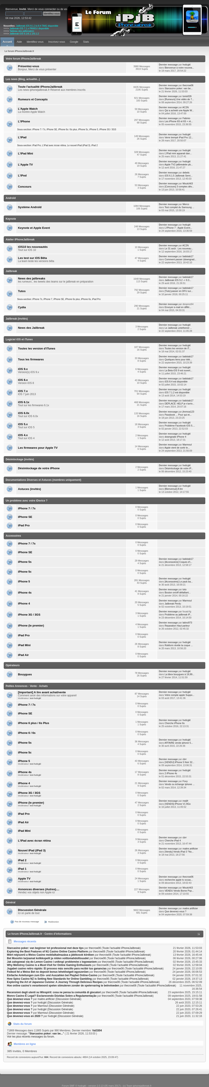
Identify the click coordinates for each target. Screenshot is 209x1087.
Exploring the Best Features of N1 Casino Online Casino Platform (47, 951)
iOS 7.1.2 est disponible (177, 392)
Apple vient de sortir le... (177, 447)
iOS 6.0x (23, 413)
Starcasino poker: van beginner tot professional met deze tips (45, 948)
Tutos (22, 291)
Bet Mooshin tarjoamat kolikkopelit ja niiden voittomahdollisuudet (48, 958)
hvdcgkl (186, 64)
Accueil (7, 41)
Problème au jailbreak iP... (178, 614)
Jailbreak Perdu (173, 603)
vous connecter (47, 9)
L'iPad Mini (25, 153)
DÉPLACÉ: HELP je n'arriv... (179, 403)
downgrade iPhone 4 (175, 436)
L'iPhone (24, 121)
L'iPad (22, 137)
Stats (86, 41)
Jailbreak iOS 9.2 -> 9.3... (178, 280)
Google (74, 41)
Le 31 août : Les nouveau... (179, 248)
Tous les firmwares (31, 359)
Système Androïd (30, 207)
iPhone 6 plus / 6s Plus (33, 723)
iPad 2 (94, 145)
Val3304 (97, 1030)
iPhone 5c (83, 129)
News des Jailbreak (31, 327)
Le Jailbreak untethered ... (178, 328)
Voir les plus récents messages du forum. (31, 1036)
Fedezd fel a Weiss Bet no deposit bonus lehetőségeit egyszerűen (48, 971)
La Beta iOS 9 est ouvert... (178, 370)
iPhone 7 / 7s (38, 129)
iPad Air (23, 655)
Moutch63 (187, 183)
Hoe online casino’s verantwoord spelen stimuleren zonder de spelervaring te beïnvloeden (63, 985)
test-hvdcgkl (35, 698)
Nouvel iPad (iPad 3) (32, 850)
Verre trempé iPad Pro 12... (179, 137)
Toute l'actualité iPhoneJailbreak (40, 86)
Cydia (22, 307)
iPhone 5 (93, 129)
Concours (25, 186)
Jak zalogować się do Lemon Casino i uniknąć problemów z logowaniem (52, 961)
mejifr (185, 800)
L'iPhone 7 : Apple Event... (178, 227)
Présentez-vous (28, 66)
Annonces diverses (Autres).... (38, 889)
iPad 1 (22, 868)
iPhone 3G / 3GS (107, 129)
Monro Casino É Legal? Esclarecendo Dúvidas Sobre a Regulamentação (51, 995)
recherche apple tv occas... (179, 879)
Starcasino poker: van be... (178, 88)
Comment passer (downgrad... (180, 259)
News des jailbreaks (31, 278)
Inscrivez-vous (56, 41)
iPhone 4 (24, 603)
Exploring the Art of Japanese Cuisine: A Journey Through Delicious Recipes (55, 982)
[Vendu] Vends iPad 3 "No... (179, 851)
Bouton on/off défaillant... (177, 592)
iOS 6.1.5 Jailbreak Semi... (178, 175)
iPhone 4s (25, 592)
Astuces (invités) (29, 489)
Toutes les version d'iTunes (36, 348)
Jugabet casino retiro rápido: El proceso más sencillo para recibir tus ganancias (56, 968)
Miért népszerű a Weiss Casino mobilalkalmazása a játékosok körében (50, 954)
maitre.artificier (190, 848)
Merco (185, 204)
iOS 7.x (23, 391)
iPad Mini (24, 645)
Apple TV (24, 878)
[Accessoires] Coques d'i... (178, 562)
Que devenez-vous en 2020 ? (25, 1016)
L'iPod (22, 175)
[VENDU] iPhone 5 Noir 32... (179, 762)
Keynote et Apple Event (34, 227)
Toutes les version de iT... (178, 348)
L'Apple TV (25, 164)
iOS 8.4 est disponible (176, 381)
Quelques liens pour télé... (178, 359)
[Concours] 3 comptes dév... (179, 186)
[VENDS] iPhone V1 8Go (177, 804)
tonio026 (186, 96)
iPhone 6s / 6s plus (67, 129)
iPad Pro (36, 145)
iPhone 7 (48, 299)
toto (184, 589)
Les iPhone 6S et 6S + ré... (179, 121)
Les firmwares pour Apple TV (38, 447)
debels (185, 172)
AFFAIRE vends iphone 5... (179, 742)
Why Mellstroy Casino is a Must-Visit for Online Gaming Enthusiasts (49, 965)
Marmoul (187, 444)
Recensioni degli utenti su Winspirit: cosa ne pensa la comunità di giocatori (54, 992)
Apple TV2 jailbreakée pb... (179, 164)
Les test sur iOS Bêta (32, 258)
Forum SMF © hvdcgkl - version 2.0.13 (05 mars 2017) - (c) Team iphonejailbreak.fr (107, 1085)
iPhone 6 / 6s (27, 732)
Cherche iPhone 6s (175, 723)
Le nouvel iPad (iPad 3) (78, 145)
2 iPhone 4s (171, 773)
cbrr (184, 759)
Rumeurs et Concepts (33, 99)
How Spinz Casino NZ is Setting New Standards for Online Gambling (49, 978)
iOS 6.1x (23, 402)
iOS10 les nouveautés (33, 246)
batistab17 (187, 256)
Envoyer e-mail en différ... (178, 307)
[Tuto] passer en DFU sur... (179, 291)
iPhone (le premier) (31, 625)
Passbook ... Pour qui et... (178, 414)
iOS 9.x (23, 369)
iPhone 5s (25, 561)
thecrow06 (187, 85)
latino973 (187, 622)
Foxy (184, 781)
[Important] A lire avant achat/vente (42, 692)
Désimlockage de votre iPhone (39, 468)
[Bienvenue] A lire (174, 489)
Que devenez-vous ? (175, 911)
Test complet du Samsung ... (179, 207)
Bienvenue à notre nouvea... (179, 67)
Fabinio (186, 118)
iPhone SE (52, 129)
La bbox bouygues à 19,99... (179, 674)
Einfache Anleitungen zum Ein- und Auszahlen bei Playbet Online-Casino (52, 975)
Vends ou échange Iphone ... (179, 784)
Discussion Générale (32, 910)
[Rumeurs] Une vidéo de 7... (179, 99)
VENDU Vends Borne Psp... (179, 890)
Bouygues (25, 674)
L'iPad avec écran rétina (54, 145)
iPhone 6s (86, 299)
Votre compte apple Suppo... (179, 695)
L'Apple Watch (28, 108)
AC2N (185, 107)
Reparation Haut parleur (177, 625)
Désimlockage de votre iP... (179, 468)
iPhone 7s (37, 299)
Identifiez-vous (35, 41)
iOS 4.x (23, 435)
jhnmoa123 (188, 411)
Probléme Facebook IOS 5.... (180, 425)
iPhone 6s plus (72, 299)
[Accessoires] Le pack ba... (179, 581)
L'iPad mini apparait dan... (178, 153)
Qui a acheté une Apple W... (179, 110)
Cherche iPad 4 (173, 840)
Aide (19, 41)
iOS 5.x (23, 424)
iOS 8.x (23, 380)
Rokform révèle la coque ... (179, 645)
